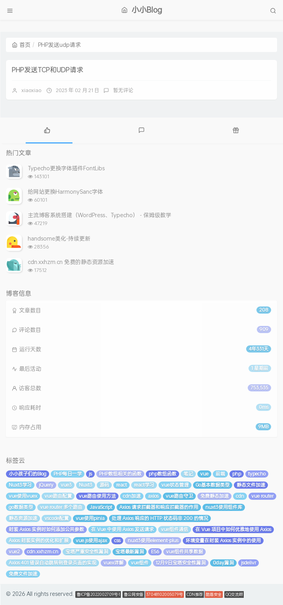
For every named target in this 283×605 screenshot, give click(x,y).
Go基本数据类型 (212, 485)
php (236, 473)
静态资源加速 (23, 518)
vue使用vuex (23, 496)
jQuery (46, 485)
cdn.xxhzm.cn (42, 551)
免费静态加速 (214, 496)
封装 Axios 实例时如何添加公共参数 (46, 529)
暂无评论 (123, 90)
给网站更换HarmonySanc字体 (65, 191)
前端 (220, 473)
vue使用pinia (90, 518)
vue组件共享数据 (184, 551)
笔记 (188, 473)
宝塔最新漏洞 (129, 551)
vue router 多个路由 (61, 507)
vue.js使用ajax (91, 540)
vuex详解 (113, 562)
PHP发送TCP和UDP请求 (47, 69)
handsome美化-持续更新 (59, 238)
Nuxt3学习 (20, 485)
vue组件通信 (174, 529)
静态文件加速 (251, 485)
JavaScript (101, 507)
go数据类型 (21, 507)
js (90, 473)
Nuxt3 (85, 485)
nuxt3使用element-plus (153, 540)
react (121, 485)
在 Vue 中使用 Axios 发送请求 (122, 529)
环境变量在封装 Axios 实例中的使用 (223, 540)
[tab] (47, 129)
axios (153, 496)
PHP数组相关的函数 (120, 473)
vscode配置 (56, 518)
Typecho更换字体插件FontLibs (66, 168)
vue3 (66, 485)
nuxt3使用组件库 (223, 507)
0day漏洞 (223, 562)
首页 (21, 44)
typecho (257, 473)
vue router (262, 496)
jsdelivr (248, 562)
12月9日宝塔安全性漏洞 (181, 562)
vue (204, 473)
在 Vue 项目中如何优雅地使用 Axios (233, 529)
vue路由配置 (58, 496)
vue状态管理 (175, 485)
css (117, 540)
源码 (104, 485)
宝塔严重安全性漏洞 (86, 551)
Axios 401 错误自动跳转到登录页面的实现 (52, 562)
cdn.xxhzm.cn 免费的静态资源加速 (71, 262)
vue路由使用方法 (97, 496)
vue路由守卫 (179, 496)
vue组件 (140, 562)
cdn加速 (132, 496)
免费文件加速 (23, 573)
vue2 (14, 551)
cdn (240, 496)
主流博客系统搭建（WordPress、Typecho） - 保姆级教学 (99, 215)
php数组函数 (162, 473)
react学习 (144, 485)
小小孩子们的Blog (27, 473)
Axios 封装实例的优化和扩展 (39, 540)
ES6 (155, 551)
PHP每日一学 (68, 473)
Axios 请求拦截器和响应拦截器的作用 (158, 507)
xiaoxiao (31, 90)
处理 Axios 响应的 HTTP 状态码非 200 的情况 (160, 518)
